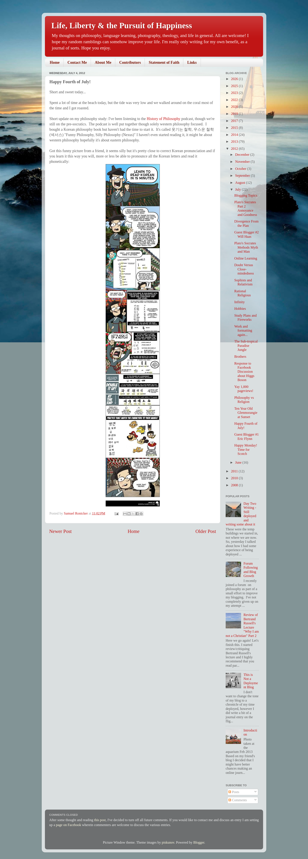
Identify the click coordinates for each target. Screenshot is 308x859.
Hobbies (240, 309)
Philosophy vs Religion (244, 400)
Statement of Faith (164, 62)
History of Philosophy (163, 119)
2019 (235, 114)
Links (192, 62)
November (242, 162)
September (243, 176)
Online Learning (245, 258)
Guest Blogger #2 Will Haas (246, 234)
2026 (235, 79)
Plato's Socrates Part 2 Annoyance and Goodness (245, 208)
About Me (103, 62)
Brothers (240, 357)
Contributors (130, 62)
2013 (235, 142)
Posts (233, 792)
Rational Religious (242, 293)
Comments (237, 800)
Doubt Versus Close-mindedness (244, 269)
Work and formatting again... (243, 331)
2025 (235, 86)
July (238, 189)
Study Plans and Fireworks (245, 318)
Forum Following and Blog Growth (250, 570)
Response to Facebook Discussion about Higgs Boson (244, 372)
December (242, 155)
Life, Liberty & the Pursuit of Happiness (121, 25)
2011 (235, 471)
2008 (235, 485)
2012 (235, 149)
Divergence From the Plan (246, 223)
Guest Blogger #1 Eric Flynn (246, 437)
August (240, 183)
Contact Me (77, 62)
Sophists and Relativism (243, 282)
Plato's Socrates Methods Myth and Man (246, 247)
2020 (235, 107)
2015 (235, 128)
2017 (235, 121)
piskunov (168, 842)
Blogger (198, 842)
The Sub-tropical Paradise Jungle (246, 346)
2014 (235, 135)
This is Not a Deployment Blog (250, 681)
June (238, 462)
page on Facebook (68, 825)
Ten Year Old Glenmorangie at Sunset (245, 413)
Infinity (239, 302)
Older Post (205, 531)
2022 (235, 100)
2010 (235, 478)
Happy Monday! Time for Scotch (245, 450)
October (241, 169)
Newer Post (60, 531)
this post (100, 820)
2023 (235, 93)
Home (55, 62)
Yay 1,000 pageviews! (243, 389)
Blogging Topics (245, 195)
